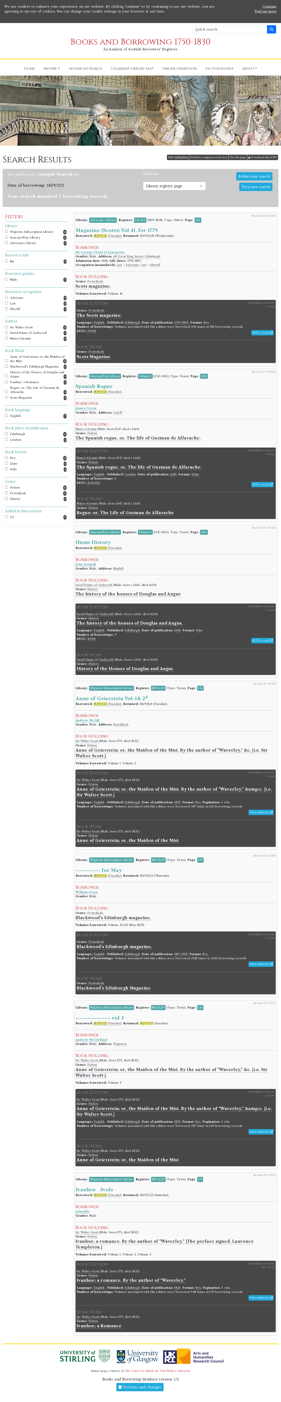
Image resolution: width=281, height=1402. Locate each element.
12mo (38, 464)
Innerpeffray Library (38, 237)
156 (200, 1007)
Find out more (266, 11)
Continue (270, 7)
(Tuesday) (108, 235)
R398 (91, 639)
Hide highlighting (178, 157)
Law (38, 303)
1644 (177, 630)
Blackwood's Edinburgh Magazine (38, 367)
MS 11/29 (158, 688)
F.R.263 (140, 220)
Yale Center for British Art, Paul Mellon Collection (157, 1370)
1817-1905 (181, 954)
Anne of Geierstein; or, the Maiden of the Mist (38, 359)
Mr (38, 261)
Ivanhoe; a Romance (38, 382)
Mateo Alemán (38, 338)
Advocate (38, 298)
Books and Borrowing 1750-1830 (140, 42)
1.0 (38, 517)
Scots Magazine (38, 398)
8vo (38, 458)
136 (200, 688)
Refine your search (254, 176)
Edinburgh (38, 434)
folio (38, 469)
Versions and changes (140, 1387)
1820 (177, 1287)
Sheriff (38, 309)
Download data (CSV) (262, 157)
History (38, 499)
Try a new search (255, 187)
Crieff (117, 412)
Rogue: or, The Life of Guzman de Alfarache (38, 390)
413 (197, 220)
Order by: (151, 174)
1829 (177, 802)
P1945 (92, 331)
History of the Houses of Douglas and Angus (38, 375)
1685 (173, 474)
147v (204, 376)
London (38, 440)
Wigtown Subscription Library (38, 232)
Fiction (38, 487)
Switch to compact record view (208, 157)
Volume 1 (145, 376)
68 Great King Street (128, 256)
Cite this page (237, 157)
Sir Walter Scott (38, 327)
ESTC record (262, 332)
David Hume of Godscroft (38, 333)
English (38, 416)
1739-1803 (181, 322)
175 (200, 1179)
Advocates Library (38, 243)
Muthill (118, 568)
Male (38, 280)
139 (200, 860)
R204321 (94, 483)
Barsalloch (120, 724)
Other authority (261, 812)
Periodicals (38, 493)
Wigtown (119, 1044)
